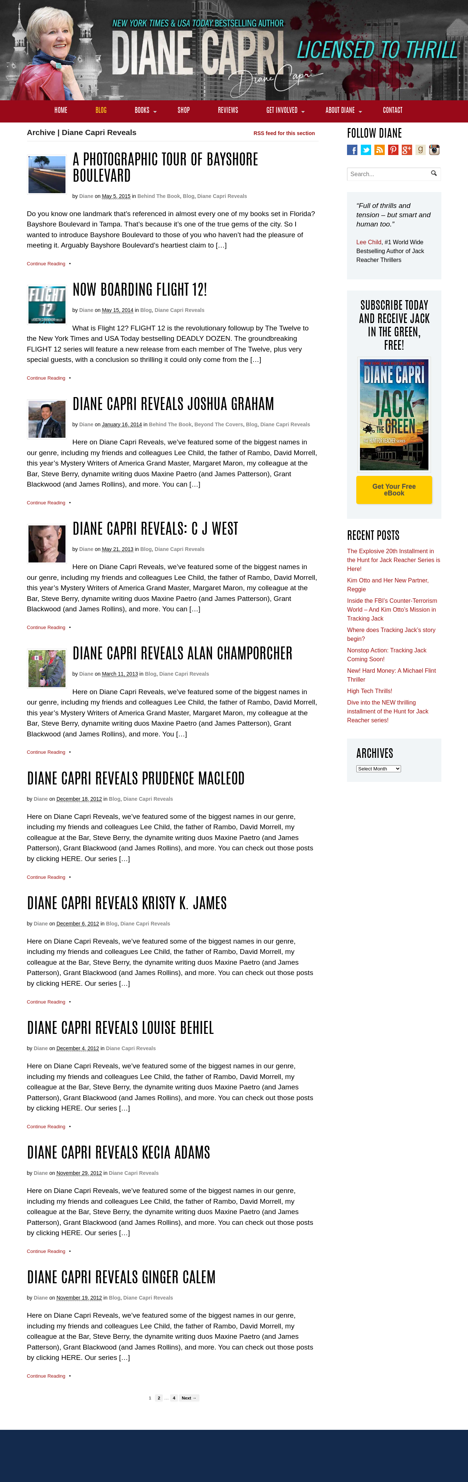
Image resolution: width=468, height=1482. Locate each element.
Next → (189, 1397)
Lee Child (368, 242)
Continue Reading (46, 263)
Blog (101, 111)
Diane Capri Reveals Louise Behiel (120, 1029)
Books (142, 111)
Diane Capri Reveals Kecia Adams (118, 1154)
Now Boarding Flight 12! (140, 291)
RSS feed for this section (284, 133)
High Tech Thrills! (369, 691)
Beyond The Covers (218, 424)
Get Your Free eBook (394, 490)
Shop (184, 111)
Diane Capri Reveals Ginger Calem (121, 1278)
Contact (393, 111)
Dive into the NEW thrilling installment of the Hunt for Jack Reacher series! (387, 711)
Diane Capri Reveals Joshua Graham (173, 405)
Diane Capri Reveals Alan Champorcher (183, 655)
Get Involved (281, 111)
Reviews (228, 111)
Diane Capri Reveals (222, 196)
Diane (86, 196)
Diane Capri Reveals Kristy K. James (127, 904)
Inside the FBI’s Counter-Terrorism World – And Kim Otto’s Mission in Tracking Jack (392, 610)
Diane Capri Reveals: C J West (155, 530)
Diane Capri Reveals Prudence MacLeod (136, 780)
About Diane (340, 111)
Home (60, 111)
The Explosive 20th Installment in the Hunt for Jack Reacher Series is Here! (393, 560)
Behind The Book (158, 196)
